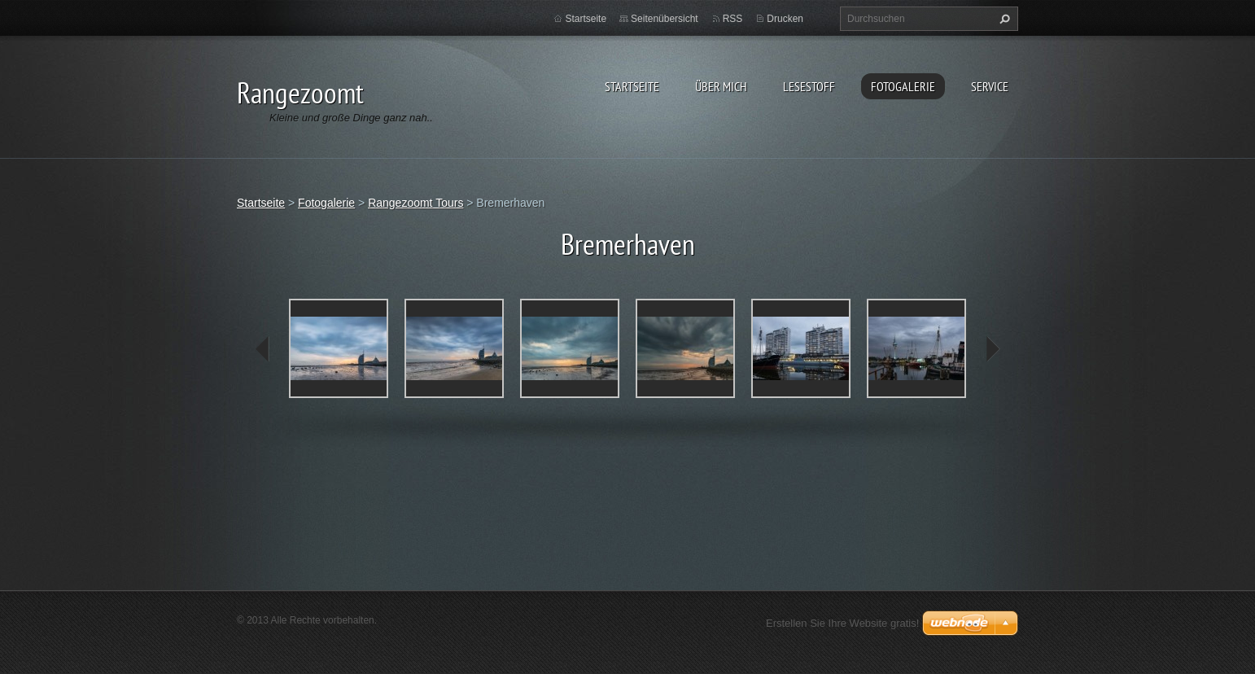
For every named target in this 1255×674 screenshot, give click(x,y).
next (992, 349)
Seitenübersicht (664, 18)
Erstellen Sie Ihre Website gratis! (842, 623)
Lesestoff (809, 86)
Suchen (1002, 19)
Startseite (632, 86)
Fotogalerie (903, 86)
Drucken (785, 18)
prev (263, 349)
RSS (733, 18)
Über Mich (721, 86)
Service (989, 86)
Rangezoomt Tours (415, 202)
